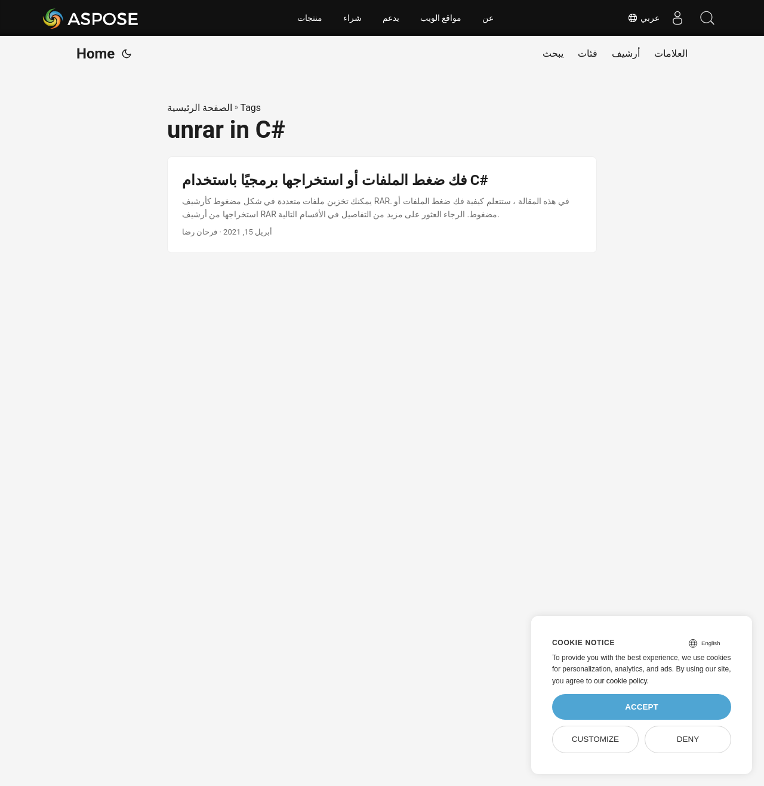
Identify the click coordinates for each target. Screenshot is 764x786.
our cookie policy (620, 681)
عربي (643, 18)
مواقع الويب (441, 18)
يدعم (391, 18)
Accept (641, 706)
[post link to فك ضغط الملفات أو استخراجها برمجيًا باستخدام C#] (382, 205)
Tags (250, 107)
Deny (688, 739)
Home (95, 53)
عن (488, 18)
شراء (352, 18)
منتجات (309, 18)
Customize (595, 739)
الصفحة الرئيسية (199, 107)
